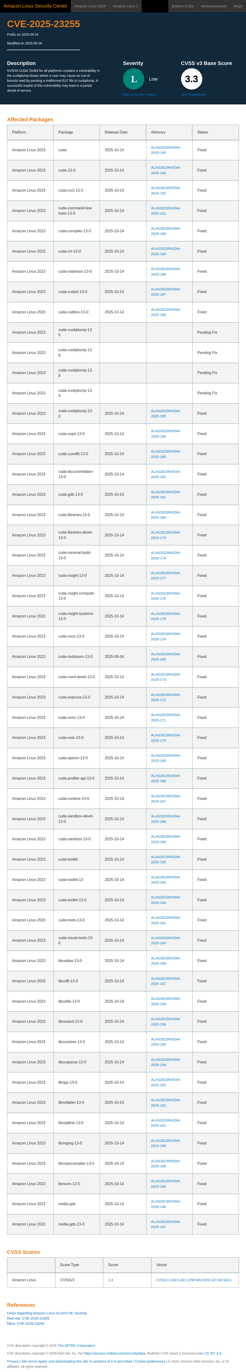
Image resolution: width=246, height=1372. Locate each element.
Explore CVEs (183, 6)
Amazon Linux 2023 (90, 6)
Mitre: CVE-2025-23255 (25, 1323)
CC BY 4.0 (213, 1353)
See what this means (139, 94)
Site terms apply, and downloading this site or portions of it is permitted (76, 1361)
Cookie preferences (150, 1361)
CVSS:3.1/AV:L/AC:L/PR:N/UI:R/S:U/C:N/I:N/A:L (194, 1280)
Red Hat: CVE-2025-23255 (28, 1318)
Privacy (13, 1361)
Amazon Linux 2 (125, 6)
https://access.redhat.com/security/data (114, 1353)
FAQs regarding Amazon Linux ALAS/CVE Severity (47, 1313)
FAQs (237, 6)
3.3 (110, 1280)
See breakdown (193, 94)
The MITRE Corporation (76, 1345)
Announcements (213, 6)
